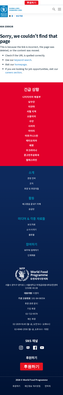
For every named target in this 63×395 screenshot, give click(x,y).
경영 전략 (31, 178)
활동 (31, 198)
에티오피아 (31, 140)
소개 (31, 172)
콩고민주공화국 (31, 155)
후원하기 (31, 2)
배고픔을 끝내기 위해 (31, 203)
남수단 (31, 101)
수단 (31, 121)
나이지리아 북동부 (31, 96)
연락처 (48, 386)
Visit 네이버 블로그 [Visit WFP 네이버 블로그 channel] (28, 348)
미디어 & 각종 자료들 (31, 218)
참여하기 (31, 244)
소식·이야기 (31, 229)
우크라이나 (31, 150)
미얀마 (31, 106)
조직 (31, 183)
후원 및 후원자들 (31, 188)
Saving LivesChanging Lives (15, 9)
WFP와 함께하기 (31, 250)
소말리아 (31, 116)
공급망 (31, 209)
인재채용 (31, 255)
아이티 (31, 130)
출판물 (31, 234)
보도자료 (19, 16)
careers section (13, 72)
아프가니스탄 (31, 135)
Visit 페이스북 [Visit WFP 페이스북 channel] (35, 348)
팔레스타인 (31, 159)
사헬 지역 (31, 111)
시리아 (31, 126)
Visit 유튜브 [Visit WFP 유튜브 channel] (42, 348)
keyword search (22, 59)
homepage (21, 64)
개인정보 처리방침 (32, 386)
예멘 (31, 145)
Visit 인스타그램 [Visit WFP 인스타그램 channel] (21, 348)
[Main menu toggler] (59, 9)
